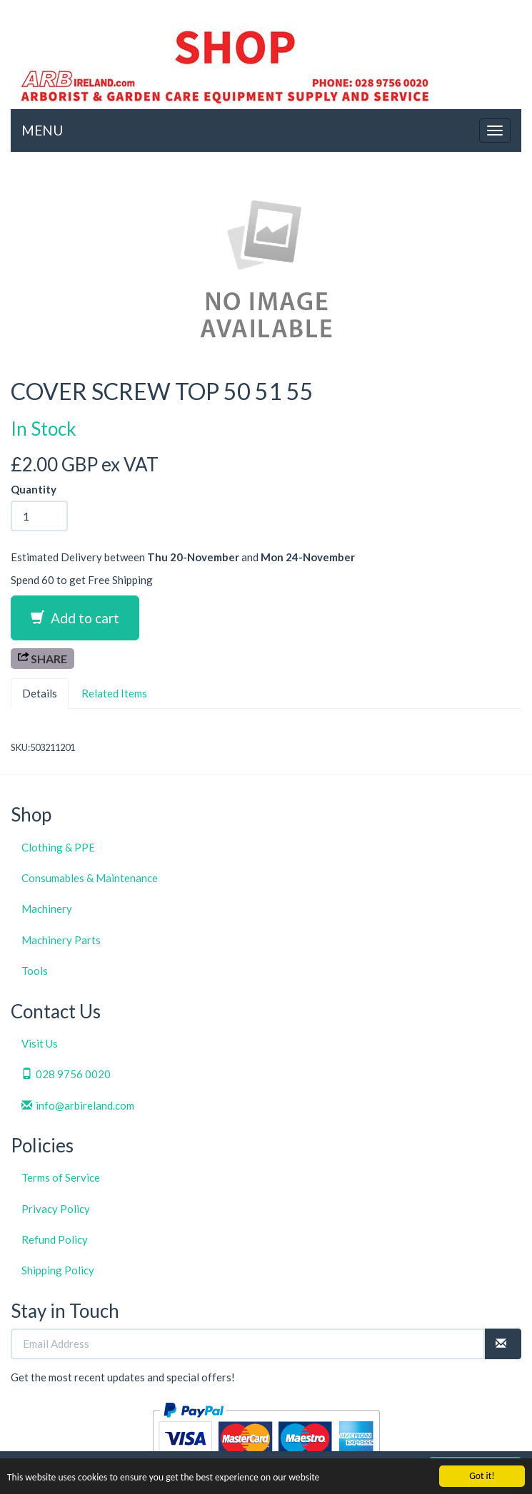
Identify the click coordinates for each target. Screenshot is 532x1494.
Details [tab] (39, 693)
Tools (34, 970)
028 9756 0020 (66, 1074)
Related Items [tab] (114, 693)
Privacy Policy (55, 1208)
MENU (42, 130)
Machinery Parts (61, 939)
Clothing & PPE (58, 847)
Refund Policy (54, 1239)
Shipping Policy (57, 1270)
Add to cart (75, 618)
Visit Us (39, 1043)
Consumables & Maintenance (89, 877)
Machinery (46, 908)
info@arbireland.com (77, 1105)
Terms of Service (60, 1177)
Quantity (33, 489)
